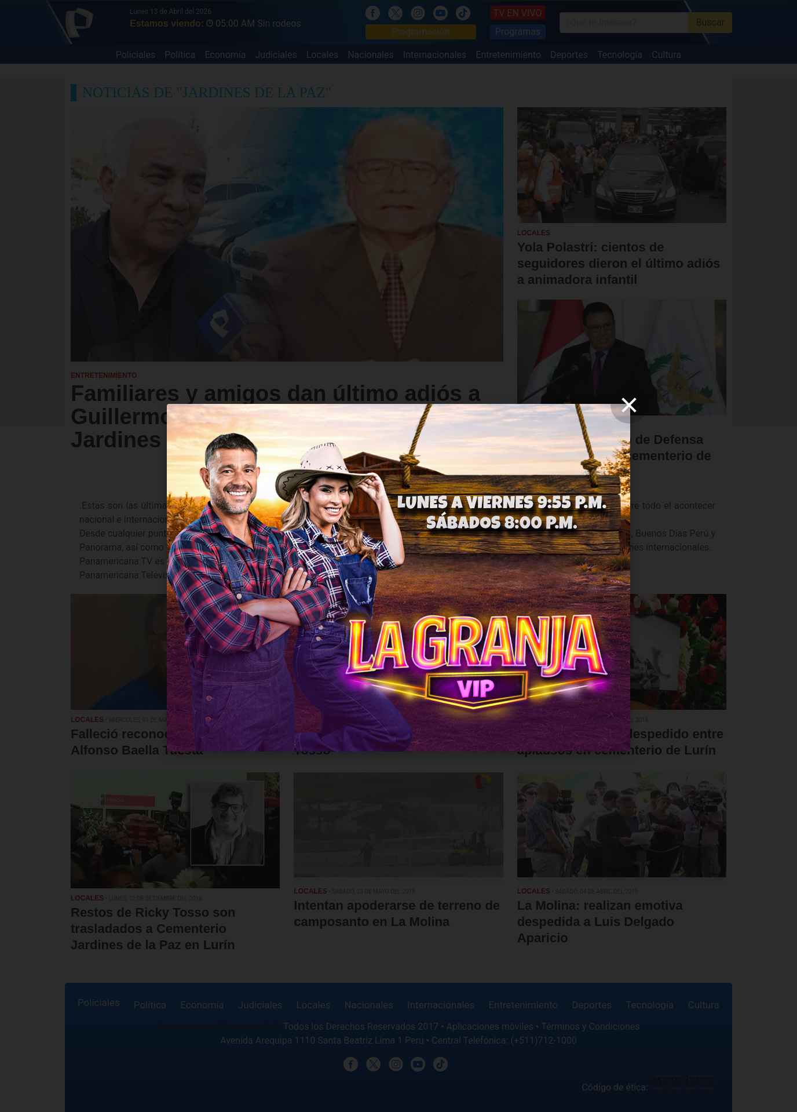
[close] (629, 405)
